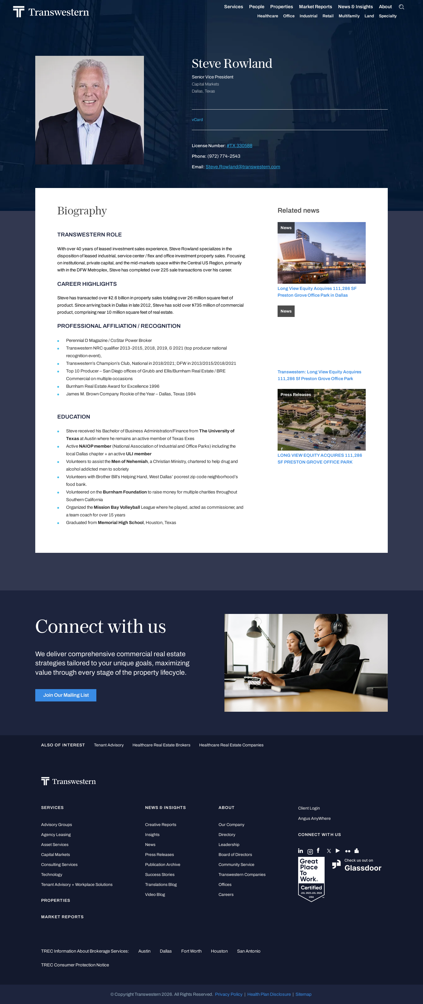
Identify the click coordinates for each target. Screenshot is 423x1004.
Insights (152, 834)
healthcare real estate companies (231, 745)
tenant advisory (109, 745)
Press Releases (159, 854)
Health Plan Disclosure (269, 994)
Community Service (236, 864)
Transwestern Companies (242, 874)
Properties (288, 6)
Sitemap (304, 994)
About (392, 6)
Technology (51, 874)
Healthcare (274, 16)
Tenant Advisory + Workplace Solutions (77, 884)
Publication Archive (162, 864)
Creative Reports (160, 824)
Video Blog (155, 894)
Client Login (309, 808)
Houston (219, 951)
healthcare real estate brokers (161, 745)
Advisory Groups (56, 824)
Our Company (231, 824)
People (263, 6)
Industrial (316, 16)
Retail (335, 16)
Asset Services (54, 844)
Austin (144, 951)
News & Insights (362, 6)
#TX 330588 (239, 145)
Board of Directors (235, 854)
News (150, 844)
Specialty (395, 16)
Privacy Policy (229, 994)
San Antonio (249, 951)
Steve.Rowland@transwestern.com (243, 166)
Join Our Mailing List (66, 695)
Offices (225, 884)
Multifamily (356, 16)
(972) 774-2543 (223, 156)
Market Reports (322, 6)
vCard (197, 119)
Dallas (166, 951)
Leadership (229, 844)
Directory (227, 834)
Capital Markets (55, 854)
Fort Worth (191, 951)
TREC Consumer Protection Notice (75, 965)
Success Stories (159, 874)
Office (296, 16)
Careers (226, 894)
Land (376, 16)
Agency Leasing (56, 834)
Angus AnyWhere (314, 818)
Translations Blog (161, 884)
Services (240, 6)
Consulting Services (59, 864)
